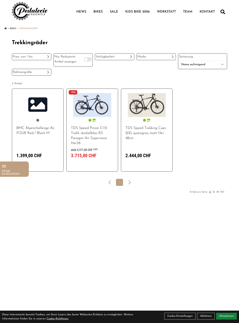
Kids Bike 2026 (137, 11)
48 (217, 192)
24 (213, 192)
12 (210, 192)
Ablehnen (206, 316)
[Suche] (222, 12)
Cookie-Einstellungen (180, 316)
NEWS (81, 11)
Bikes (98, 11)
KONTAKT (207, 11)
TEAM (187, 11)
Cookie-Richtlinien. (58, 318)
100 (222, 192)
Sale (114, 11)
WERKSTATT (166, 11)
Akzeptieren (226, 316)
